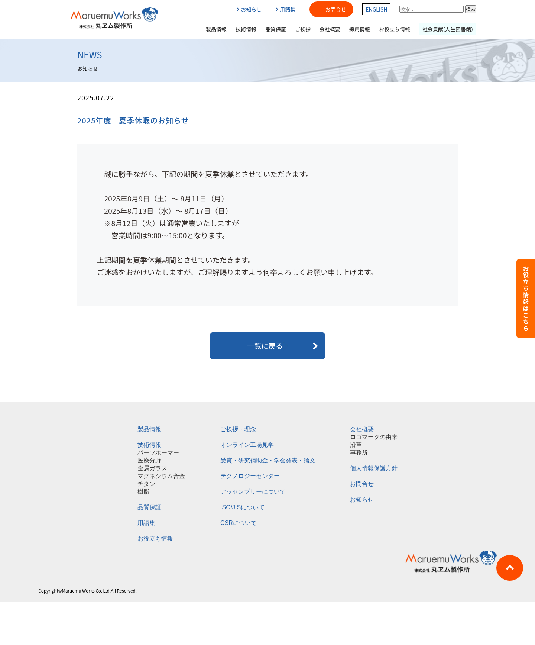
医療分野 (149, 460)
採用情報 (359, 29)
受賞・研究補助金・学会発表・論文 (267, 460)
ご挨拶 (303, 29)
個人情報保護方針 (374, 468)
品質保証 (275, 29)
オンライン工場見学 (247, 445)
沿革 (356, 445)
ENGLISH (376, 9)
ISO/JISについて (242, 507)
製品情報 (216, 29)
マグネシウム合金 (161, 476)
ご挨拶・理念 (238, 429)
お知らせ (249, 9)
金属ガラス (152, 468)
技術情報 (246, 29)
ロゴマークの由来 (374, 437)
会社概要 (330, 29)
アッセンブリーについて (253, 491)
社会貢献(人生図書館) (447, 29)
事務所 (359, 452)
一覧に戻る (267, 346)
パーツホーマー (158, 452)
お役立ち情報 (394, 29)
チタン (146, 484)
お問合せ (335, 9)
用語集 (285, 9)
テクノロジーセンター (250, 476)
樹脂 (143, 491)
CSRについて (238, 523)
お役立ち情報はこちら (525, 298)
